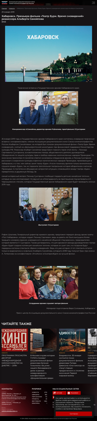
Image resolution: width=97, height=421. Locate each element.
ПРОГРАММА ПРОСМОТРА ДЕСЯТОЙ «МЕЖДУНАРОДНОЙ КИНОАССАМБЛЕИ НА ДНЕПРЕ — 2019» (14, 360)
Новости (12, 8)
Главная (4, 8)
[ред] (4, 21)
